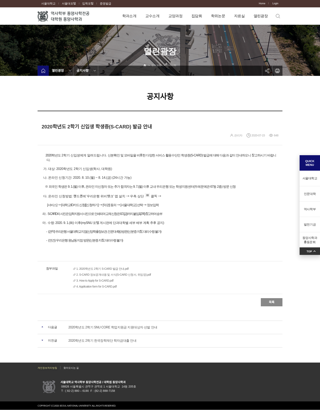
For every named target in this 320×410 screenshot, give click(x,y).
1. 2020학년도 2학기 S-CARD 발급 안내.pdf (102, 268)
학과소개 (129, 16)
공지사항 (83, 70)
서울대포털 (69, 3)
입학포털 (87, 3)
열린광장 (261, 16)
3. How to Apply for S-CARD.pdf (94, 280)
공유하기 (267, 71)
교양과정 (175, 16)
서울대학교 (48, 3)
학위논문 (218, 16)
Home (262, 3)
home (43, 71)
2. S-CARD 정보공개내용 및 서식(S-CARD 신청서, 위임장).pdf (113, 274)
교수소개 (152, 16)
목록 (271, 302)
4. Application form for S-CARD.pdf (96, 286)
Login (275, 3)
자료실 (239, 16)
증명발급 (105, 3)
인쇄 (277, 71)
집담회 (196, 16)
